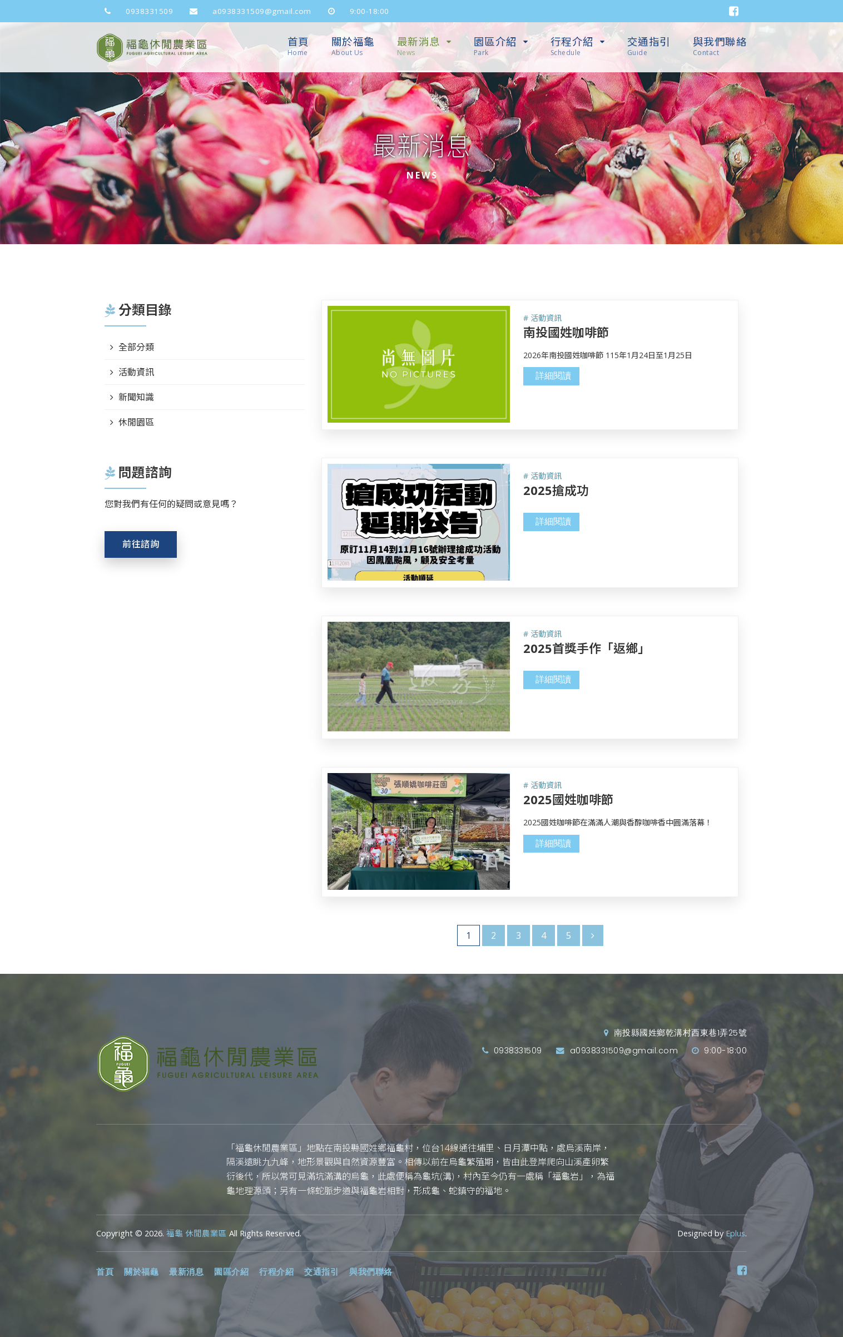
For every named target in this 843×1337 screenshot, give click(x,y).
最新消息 (418, 46)
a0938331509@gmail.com (246, 11)
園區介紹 (495, 46)
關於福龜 (353, 46)
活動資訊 (136, 372)
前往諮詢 (140, 544)
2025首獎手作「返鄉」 (586, 648)
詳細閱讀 (553, 375)
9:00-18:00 (354, 11)
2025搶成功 (556, 490)
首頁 (298, 46)
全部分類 (136, 347)
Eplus (735, 1233)
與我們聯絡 (720, 46)
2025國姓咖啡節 (568, 799)
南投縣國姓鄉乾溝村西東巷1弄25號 (675, 1032)
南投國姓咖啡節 (566, 332)
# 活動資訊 (542, 318)
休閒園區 (136, 422)
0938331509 (134, 11)
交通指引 (649, 46)
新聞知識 (136, 397)
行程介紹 (572, 46)
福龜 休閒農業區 (196, 1233)
